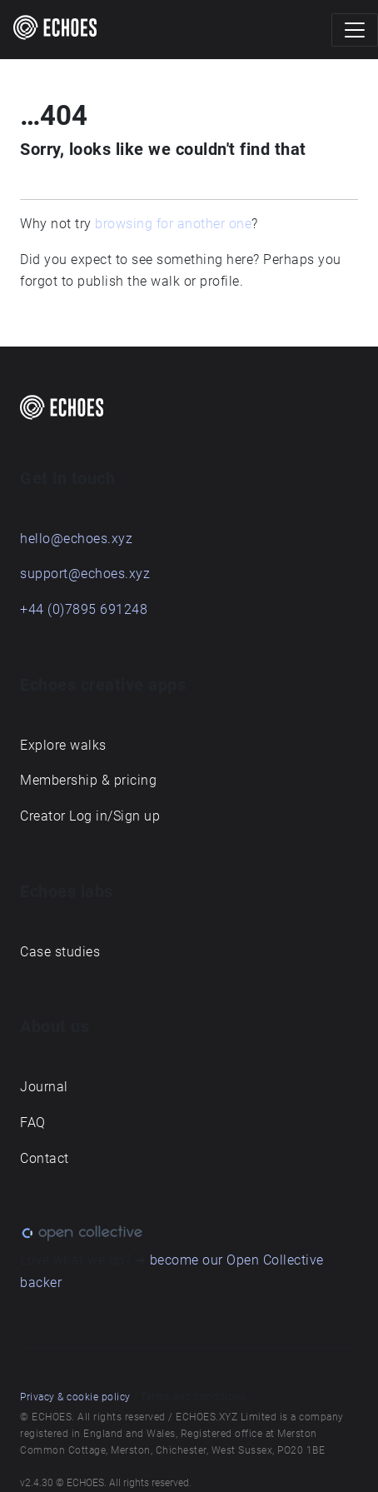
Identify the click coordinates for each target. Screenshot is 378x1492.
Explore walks (63, 745)
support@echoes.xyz (85, 573)
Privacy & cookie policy (75, 1397)
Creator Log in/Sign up (90, 816)
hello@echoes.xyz (76, 538)
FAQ (33, 1122)
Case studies (60, 952)
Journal (44, 1087)
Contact (44, 1158)
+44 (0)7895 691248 (83, 609)
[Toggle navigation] (354, 30)
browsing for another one (173, 224)
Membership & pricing (88, 780)
